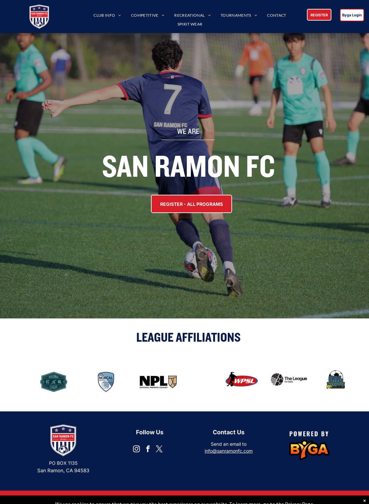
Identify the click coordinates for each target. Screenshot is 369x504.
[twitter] (159, 450)
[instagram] (136, 450)
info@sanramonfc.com (229, 451)
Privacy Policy (334, 497)
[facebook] (148, 450)
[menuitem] (107, 15)
